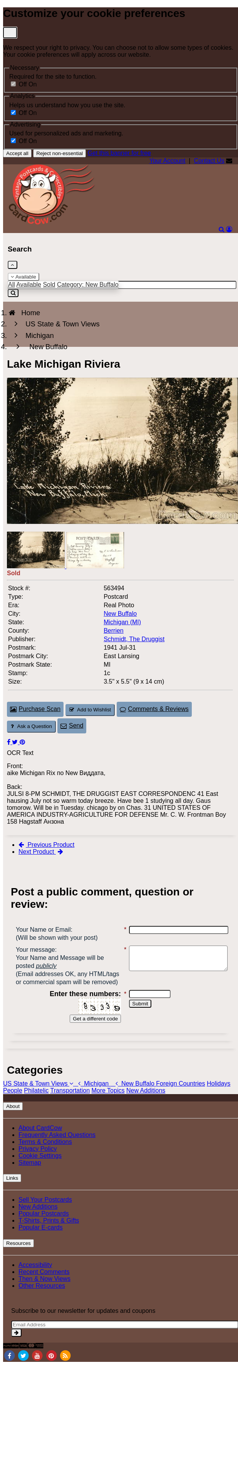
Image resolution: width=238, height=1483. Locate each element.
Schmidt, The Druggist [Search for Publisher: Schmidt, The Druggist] (134, 639)
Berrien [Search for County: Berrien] (114, 630)
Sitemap (29, 1179)
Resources (18, 1259)
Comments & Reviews (154, 709)
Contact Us (209, 160)
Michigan (92, 1099)
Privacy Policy (37, 1165)
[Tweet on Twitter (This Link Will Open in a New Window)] (15, 742)
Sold (49, 284)
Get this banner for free (119, 153)
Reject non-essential (59, 153)
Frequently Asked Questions (57, 1151)
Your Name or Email (43, 929)
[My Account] (229, 229)
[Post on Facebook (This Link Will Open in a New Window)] (9, 742)
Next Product (40, 851)
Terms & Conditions (45, 1158)
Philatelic (36, 1106)
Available (23, 277)
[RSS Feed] (65, 1371)
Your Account (167, 160)
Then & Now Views (44, 1295)
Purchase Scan (35, 709)
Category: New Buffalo (88, 284)
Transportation (70, 1106)
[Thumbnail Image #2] (95, 566)
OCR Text (20, 753)
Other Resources (41, 1302)
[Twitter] (23, 1371)
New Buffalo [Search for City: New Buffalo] (120, 613)
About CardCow (40, 1144)
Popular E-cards (40, 1243)
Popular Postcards (43, 1229)
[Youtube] (37, 1371)
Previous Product (46, 844)
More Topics (108, 1106)
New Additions (145, 1106)
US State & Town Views (39, 1099)
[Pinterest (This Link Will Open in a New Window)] (22, 742)
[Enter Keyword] (122, 285)
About (13, 1122)
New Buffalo (133, 1099)
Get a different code (90, 1035)
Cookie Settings (40, 1172)
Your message (35, 949)
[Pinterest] (51, 1371)
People (12, 1106)
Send (71, 725)
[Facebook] (9, 1371)
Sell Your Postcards (45, 1216)
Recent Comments (44, 1288)
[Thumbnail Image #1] (36, 566)
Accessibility (35, 1281)
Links (12, 1194)
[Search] (222, 229)
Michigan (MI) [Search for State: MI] (122, 622)
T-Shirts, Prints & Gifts (48, 1236)
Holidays (218, 1099)
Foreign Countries (180, 1099)
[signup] (16, 1349)
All (11, 284)
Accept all (17, 153)
